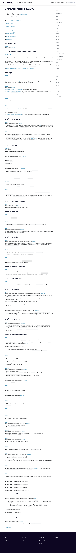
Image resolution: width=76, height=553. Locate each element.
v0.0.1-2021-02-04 (9, 54)
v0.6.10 (26, 343)
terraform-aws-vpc (9, 39)
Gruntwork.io (7, 535)
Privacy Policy (57, 535)
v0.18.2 (6, 446)
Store (6, 540)
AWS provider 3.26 (34, 138)
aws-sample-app (9, 18)
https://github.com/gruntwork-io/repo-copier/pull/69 (13, 89)
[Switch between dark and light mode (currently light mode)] (66, 2)
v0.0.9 (6, 98)
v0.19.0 (6, 355)
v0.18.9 (6, 394)
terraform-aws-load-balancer (11, 30)
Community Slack (25, 537)
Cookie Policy (57, 537)
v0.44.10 (7, 309)
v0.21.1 (6, 269)
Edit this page (8, 527)
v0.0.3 (6, 46)
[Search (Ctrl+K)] (71, 2)
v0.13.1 (6, 520)
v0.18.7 (6, 408)
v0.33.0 (6, 240)
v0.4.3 (6, 281)
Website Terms (58, 538)
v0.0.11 (6, 75)
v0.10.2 (6, 322)
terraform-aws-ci (9, 24)
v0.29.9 (6, 189)
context (40, 125)
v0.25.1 (6, 221)
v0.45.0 (6, 292)
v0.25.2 (6, 214)
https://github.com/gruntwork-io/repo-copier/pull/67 (13, 101)
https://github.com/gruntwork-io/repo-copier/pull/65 (13, 114)
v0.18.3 (6, 438)
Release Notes (29, 2)
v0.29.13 (7, 155)
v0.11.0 (6, 131)
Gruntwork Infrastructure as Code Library (24, 13)
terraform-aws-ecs (9, 27)
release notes (35, 468)
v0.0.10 (6, 86)
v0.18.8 (6, 400)
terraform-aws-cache (9, 23)
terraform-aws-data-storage (10, 26)
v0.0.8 (6, 105)
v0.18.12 (7, 368)
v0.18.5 (6, 422)
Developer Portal (41, 537)
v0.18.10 (7, 385)
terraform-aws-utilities (59, 93)
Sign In (62, 2)
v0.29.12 (7, 167)
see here (10, 461)
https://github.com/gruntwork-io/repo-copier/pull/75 (13, 81)
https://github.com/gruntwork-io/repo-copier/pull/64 (13, 108)
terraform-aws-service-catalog (11, 36)
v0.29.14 (7, 148)
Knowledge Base (53, 2)
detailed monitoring (33, 217)
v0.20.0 (6, 337)
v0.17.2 (6, 473)
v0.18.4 (6, 430)
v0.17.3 (6, 204)
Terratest (40, 543)
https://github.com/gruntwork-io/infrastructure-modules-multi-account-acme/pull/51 (20, 68)
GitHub (23, 538)
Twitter (23, 540)
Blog (6, 537)
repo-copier (8, 21)
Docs (17, 2)
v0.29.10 (7, 181)
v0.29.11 (7, 175)
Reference (21, 2)
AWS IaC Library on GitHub (43, 538)
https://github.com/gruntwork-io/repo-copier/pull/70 (13, 91)
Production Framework (43, 535)
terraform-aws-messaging (10, 32)
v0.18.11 (7, 379)
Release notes (13, 47)
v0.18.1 (6, 453)
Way (25, 2)
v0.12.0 (6, 122)
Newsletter (7, 538)
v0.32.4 (6, 249)
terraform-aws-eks (9, 29)
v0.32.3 (6, 257)
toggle (16, 135)
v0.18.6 (6, 415)
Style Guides (41, 546)
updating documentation (23, 14)
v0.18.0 (6, 465)
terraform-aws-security (10, 33)
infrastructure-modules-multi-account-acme (13, 20)
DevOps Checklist (42, 540)
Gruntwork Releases (42, 545)
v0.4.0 (6, 497)
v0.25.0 (6, 228)
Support (58, 2)
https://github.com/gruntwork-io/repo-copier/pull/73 (13, 78)
